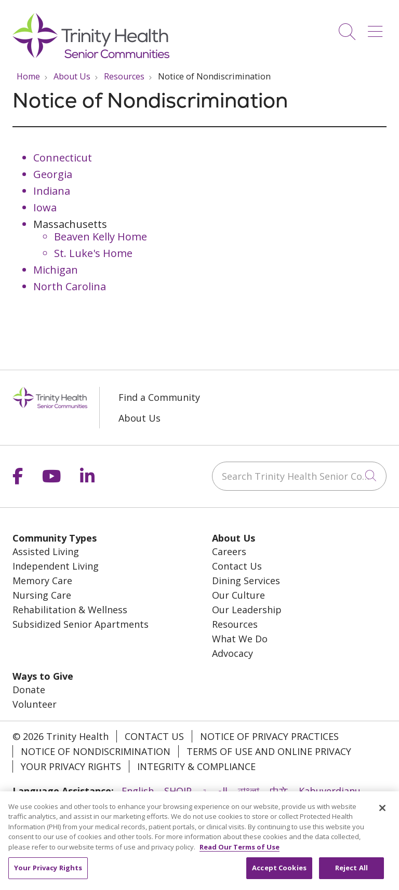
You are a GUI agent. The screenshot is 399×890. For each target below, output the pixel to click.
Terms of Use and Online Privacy (269, 751)
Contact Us (237, 566)
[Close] (382, 813)
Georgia (52, 174)
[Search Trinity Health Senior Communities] (299, 476)
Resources (235, 624)
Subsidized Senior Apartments (80, 624)
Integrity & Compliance (196, 766)
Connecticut (62, 158)
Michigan (55, 270)
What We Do (240, 638)
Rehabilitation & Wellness (69, 609)
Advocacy (232, 653)
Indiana (51, 191)
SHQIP (178, 791)
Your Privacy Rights (71, 766)
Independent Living (55, 566)
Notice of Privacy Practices (269, 736)
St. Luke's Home (93, 253)
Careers (229, 551)
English (138, 791)
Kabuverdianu (330, 791)
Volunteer (34, 704)
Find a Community (159, 397)
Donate (28, 689)
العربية (215, 791)
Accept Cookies (279, 874)
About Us (139, 418)
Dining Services (246, 580)
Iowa (45, 207)
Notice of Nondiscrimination (95, 751)
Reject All (351, 874)
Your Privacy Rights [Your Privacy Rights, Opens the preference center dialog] (48, 874)
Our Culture (238, 595)
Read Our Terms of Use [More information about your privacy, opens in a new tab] (240, 852)
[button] (377, 28)
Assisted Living (45, 551)
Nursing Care (41, 595)
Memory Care (42, 580)
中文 (279, 791)
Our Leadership (247, 609)
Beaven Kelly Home (100, 237)
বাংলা (248, 791)
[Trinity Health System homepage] (90, 54)
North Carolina (69, 286)
